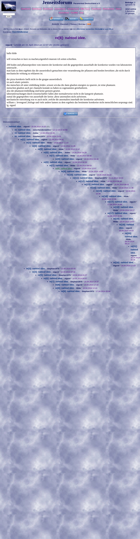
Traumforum (96, 9)
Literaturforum (73, 9)
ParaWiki (74, 13)
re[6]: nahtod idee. (53, 152)
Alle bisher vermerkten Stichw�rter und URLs (95, 29)
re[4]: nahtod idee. (41, 146)
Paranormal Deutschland (85, 3)
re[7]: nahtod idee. (58, 155)
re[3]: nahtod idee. (35, 142)
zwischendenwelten (42, 130)
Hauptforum (25, 9)
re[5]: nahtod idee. (47, 149)
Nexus (118, 9)
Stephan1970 (39, 136)
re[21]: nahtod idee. (134, 249)
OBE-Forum (85, 9)
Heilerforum (36, 9)
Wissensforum (108, 9)
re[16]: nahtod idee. (112, 196)
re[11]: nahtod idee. (83, 178)
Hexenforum (48, 9)
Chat (81, 13)
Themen (73, 24)
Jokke (35, 133)
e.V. (98, 3)
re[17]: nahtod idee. (117, 201)
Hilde (49, 143)
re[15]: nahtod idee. (106, 191)
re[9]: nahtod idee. (70, 171)
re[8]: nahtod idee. (64, 159)
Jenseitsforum (60, 9)
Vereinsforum (64, 13)
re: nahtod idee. (23, 129)
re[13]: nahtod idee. (94, 184)
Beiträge (82, 24)
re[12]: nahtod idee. (88, 181)
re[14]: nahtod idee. (100, 187)
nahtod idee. (15, 126)
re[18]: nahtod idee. (123, 207)
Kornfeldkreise (20, 32)
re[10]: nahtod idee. (77, 174)
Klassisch (64, 24)
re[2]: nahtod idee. (29, 139)
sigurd (9, 45)
